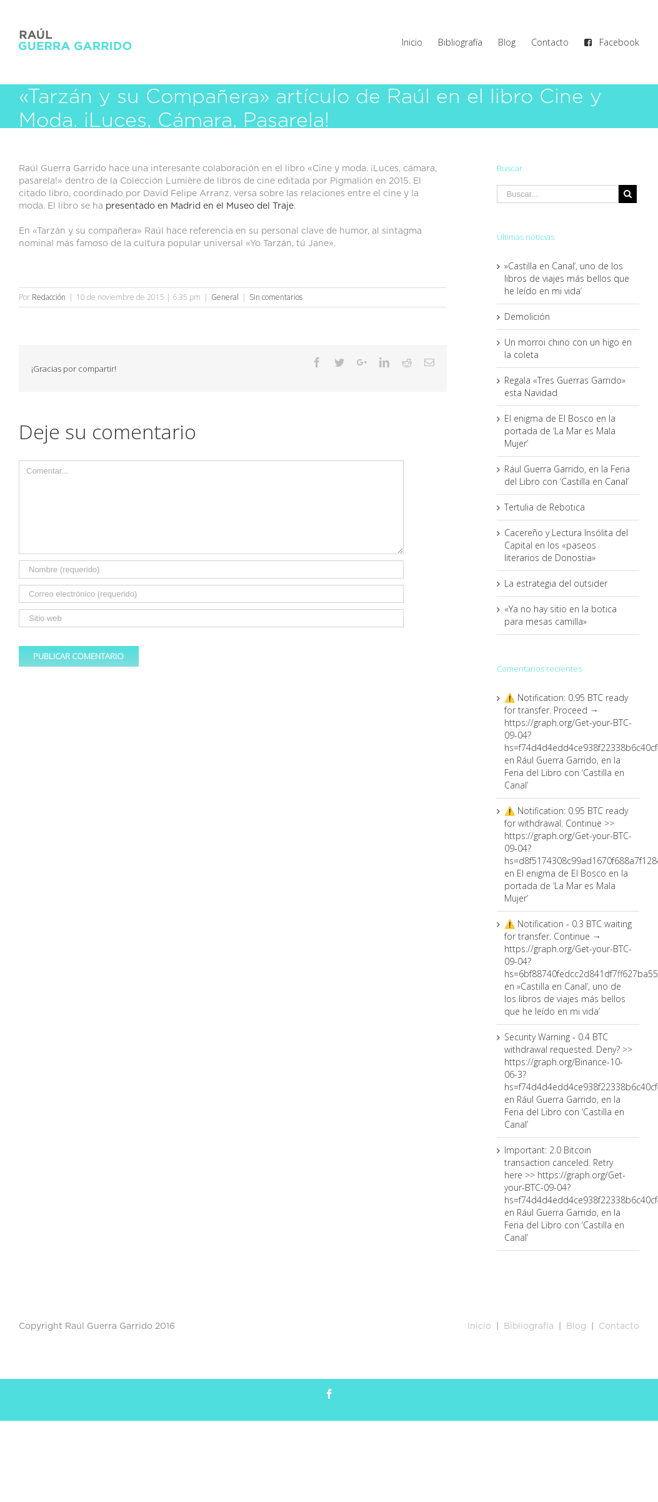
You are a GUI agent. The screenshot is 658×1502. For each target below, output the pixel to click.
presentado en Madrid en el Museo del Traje (200, 206)
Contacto (619, 1326)
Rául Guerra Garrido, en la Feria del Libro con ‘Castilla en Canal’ (567, 475)
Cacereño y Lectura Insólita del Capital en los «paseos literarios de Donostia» (566, 545)
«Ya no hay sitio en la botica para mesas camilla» (560, 615)
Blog (575, 1326)
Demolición (527, 316)
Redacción (49, 297)
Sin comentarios (275, 297)
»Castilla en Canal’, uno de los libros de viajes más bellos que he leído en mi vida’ (566, 278)
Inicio (479, 1326)
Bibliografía (529, 1326)
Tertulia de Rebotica (544, 507)
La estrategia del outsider (555, 583)
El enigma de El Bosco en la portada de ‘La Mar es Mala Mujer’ (560, 430)
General (225, 297)
